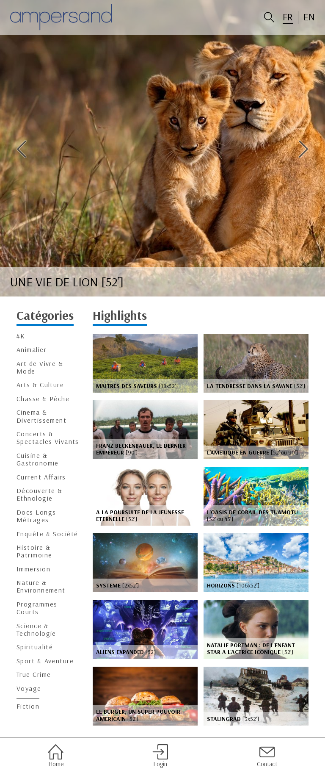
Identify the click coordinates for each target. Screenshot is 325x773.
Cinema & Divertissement (41, 416)
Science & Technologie (36, 629)
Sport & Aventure (45, 661)
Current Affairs (41, 477)
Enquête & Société (47, 534)
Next (303, 149)
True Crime (34, 674)
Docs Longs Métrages (36, 516)
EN (309, 17)
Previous (22, 149)
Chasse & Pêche (43, 399)
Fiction (28, 706)
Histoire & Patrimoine (34, 551)
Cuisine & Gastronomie (38, 459)
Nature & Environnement (41, 586)
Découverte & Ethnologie (39, 494)
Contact (267, 755)
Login (160, 755)
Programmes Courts (37, 608)
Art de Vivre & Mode (40, 367)
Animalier (32, 350)
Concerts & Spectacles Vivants (48, 438)
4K (21, 336)
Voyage (29, 688)
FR (288, 17)
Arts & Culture (40, 385)
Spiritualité (35, 647)
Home (55, 755)
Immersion (33, 569)
